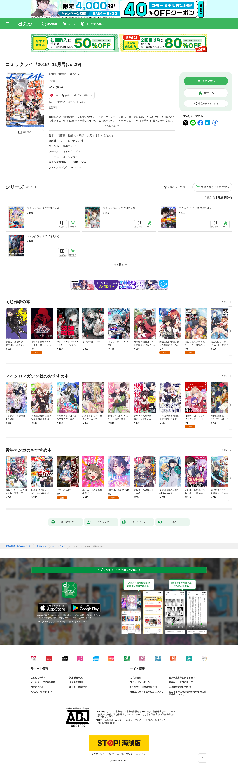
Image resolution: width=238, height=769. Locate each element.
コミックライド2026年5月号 (42, 208)
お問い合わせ (37, 687)
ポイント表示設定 (78, 687)
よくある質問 (76, 682)
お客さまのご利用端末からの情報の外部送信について (187, 693)
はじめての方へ (38, 677)
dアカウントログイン (41, 691)
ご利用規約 (135, 677)
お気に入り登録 (176, 187)
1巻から (210, 197)
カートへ (209, 92)
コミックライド (72, 151)
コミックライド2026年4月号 (118, 208)
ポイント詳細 (82, 95)
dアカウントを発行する (105, 753)
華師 (81, 135)
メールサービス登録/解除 (43, 682)
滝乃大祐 (108, 135)
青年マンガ (69, 146)
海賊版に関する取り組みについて (146, 691)
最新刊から (225, 197)
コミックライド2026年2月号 (42, 236)
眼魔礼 (63, 74)
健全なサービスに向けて (181, 682)
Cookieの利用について (180, 687)
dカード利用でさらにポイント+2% (66, 102)
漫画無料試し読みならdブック (18, 546)
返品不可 (53, 107)
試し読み (27, 132)
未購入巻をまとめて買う (215, 187)
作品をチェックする (208, 103)
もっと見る (222, 302)
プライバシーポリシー (141, 682)
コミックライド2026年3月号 (195, 208)
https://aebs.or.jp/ (106, 723)
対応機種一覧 (76, 677)
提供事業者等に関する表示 (182, 677)
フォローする (79, 74)
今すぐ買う (208, 81)
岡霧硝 (52, 74)
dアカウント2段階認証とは (143, 687)
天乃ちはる (93, 135)
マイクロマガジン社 (71, 140)
